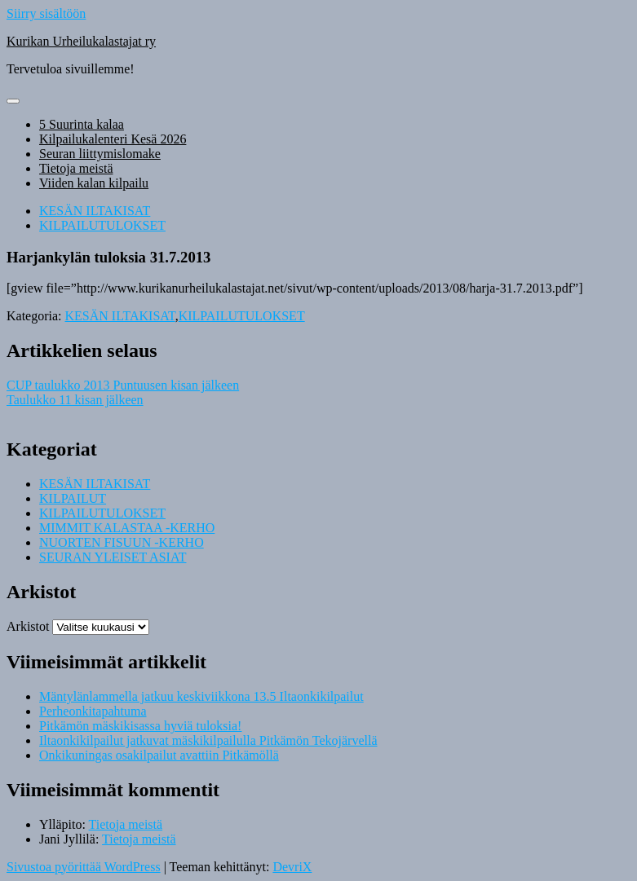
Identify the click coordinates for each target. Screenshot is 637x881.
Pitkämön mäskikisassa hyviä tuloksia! (140, 726)
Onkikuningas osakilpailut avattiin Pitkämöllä (159, 755)
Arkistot (28, 626)
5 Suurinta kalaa (81, 124)
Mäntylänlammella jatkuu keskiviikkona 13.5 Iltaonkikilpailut (201, 696)
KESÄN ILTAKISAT (94, 211)
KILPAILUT (72, 498)
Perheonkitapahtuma (93, 711)
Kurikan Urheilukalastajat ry (81, 41)
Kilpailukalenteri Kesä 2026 (112, 139)
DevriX (292, 867)
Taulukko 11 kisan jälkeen (75, 400)
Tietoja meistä (76, 168)
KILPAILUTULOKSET (102, 225)
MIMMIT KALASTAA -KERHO (127, 528)
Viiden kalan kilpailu (93, 183)
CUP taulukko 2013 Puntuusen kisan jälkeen (123, 385)
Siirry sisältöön (46, 13)
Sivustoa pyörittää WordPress (84, 867)
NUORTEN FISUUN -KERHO (121, 542)
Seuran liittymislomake (100, 154)
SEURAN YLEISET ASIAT (112, 557)
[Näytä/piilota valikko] (13, 101)
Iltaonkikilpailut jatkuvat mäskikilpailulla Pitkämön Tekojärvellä (208, 740)
